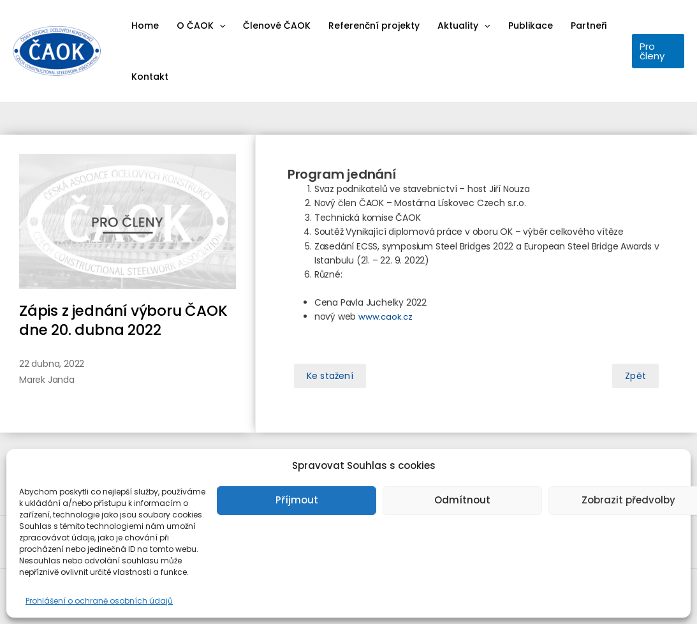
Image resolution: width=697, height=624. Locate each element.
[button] (330, 376)
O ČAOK (201, 25)
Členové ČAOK (277, 25)
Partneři (588, 25)
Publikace (530, 25)
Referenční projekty (374, 25)
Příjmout (296, 500)
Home (145, 25)
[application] (219, 25)
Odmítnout (462, 500)
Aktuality (463, 25)
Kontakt (149, 76)
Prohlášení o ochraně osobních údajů (99, 600)
